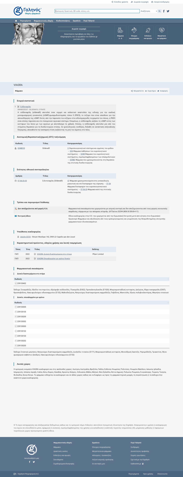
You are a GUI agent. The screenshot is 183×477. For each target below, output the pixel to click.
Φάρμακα (57, 447)
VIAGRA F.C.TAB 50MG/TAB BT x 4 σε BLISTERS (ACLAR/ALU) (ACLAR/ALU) (63, 341)
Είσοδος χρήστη (119, 2)
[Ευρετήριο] (150, 91)
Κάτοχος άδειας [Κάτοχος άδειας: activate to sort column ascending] (151, 279)
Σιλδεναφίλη (25, 107)
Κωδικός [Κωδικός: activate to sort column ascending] (18, 279)
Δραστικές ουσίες (61, 451)
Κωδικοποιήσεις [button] (63, 21)
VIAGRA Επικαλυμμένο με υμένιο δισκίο (53, 259)
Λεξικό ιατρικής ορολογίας (102, 459)
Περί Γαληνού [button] (88, 21)
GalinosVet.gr (137, 463)
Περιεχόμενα (25, 21)
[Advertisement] (84, 63)
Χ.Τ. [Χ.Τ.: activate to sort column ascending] (130, 279)
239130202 (19, 341)
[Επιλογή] (149, 11)
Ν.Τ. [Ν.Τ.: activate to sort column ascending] (118, 279)
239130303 (19, 326)
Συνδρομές (135, 447)
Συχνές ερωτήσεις (138, 455)
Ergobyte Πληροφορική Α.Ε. (28, 474)
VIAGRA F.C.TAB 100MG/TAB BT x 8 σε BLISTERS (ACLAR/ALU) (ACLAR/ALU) (63, 326)
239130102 (19, 331)
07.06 (108, 184)
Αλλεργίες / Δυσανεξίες (101, 455)
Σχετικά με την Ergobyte (140, 459)
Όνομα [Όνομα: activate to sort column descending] (36, 279)
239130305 (19, 307)
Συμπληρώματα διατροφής (64, 464)
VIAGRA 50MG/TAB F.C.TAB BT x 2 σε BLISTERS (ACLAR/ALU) (57, 317)
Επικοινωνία (162, 474)
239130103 (19, 336)
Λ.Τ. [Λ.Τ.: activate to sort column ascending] (141, 279)
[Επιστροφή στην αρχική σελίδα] (32, 452)
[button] (159, 11)
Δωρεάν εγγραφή (139, 2)
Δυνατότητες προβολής (140, 451)
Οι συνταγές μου (98, 464)
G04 (71, 151)
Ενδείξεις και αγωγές (62, 455)
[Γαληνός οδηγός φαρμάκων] (27, 11)
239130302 (19, 321)
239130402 (19, 283)
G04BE (72, 160)
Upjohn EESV (25, 237)
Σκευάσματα (58, 459)
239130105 (19, 312)
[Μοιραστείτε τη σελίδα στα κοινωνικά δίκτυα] (137, 91)
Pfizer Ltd (155, 307)
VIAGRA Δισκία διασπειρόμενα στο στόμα (54, 254)
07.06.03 (84, 189)
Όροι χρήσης (148, 474)
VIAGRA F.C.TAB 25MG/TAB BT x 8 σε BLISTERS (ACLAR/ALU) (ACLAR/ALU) (63, 336)
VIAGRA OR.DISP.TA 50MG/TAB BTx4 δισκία (54, 283)
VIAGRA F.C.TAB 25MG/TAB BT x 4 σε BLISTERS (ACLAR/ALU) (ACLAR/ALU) (63, 331)
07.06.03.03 (22, 181)
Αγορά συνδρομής (160, 2)
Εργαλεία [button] (76, 21)
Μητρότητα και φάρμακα (101, 451)
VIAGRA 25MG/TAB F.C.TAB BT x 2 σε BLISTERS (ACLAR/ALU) (57, 312)
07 (68, 181)
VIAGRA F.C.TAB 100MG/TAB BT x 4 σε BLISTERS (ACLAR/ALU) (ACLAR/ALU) (63, 321)
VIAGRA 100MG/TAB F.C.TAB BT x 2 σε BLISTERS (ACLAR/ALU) (57, 307)
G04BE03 (21, 148)
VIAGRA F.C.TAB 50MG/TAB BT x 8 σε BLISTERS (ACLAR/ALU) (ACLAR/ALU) (63, 346)
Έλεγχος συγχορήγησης (101, 447)
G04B (83, 154)
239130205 (19, 317)
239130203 (19, 346)
